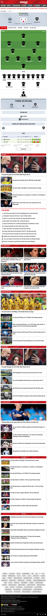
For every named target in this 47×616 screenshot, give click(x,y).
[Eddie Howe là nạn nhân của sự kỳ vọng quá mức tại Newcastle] (23, 203)
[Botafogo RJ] (37, 19)
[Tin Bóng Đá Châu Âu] (12, 585)
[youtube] (45, 614)
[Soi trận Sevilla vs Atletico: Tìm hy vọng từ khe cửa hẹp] (23, 481)
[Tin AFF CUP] (10, 583)
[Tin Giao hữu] (12, 587)
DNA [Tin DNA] (43, 573)
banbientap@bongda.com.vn (12, 609)
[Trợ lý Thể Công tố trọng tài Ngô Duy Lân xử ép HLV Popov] (23, 340)
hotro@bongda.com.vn (11, 611)
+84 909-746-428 (21, 608)
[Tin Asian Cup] (4, 585)
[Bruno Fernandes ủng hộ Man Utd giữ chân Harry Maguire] (25, 241)
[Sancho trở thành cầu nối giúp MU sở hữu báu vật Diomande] (23, 443)
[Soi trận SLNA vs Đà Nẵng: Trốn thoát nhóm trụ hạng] (23, 188)
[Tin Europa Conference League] (39, 580)
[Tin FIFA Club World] (17, 589)
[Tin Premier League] (11, 576)
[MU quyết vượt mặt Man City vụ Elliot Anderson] (25, 221)
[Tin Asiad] (7, 587)
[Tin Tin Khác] (43, 576)
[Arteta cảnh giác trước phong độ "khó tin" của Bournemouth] (25, 231)
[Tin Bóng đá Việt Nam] (17, 578)
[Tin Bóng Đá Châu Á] (22, 585)
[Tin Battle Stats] (9, 592)
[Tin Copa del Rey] (36, 576)
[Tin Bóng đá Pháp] (12, 580)
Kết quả (8, 5)
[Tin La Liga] (29, 576)
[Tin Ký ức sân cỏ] (19, 587)
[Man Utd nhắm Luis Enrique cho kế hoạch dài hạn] (25, 229)
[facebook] (40, 614)
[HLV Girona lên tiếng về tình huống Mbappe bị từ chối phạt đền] (25, 213)
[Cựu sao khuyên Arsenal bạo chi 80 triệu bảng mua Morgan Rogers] (25, 239)
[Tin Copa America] (24, 583)
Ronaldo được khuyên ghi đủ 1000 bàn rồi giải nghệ (20, 8)
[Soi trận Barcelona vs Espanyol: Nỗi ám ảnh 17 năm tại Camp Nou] (23, 488)
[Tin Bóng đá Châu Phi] (41, 585)
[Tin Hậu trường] (36, 578)
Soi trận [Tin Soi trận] (4, 575)
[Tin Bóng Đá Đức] (4, 580)
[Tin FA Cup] (18, 576)
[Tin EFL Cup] (23, 576)
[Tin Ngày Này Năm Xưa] (38, 589)
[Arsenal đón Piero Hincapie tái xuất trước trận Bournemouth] (25, 234)
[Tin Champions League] (28, 578)
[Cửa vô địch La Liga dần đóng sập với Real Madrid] (23, 557)
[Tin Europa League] (21, 580)
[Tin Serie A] (4, 578)
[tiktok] (43, 614)
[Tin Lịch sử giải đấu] (38, 587)
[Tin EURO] (5, 583)
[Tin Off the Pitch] (17, 592)
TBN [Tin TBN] (36, 573)
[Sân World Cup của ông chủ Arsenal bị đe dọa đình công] (23, 388)
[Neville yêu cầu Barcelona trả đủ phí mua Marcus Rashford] (25, 236)
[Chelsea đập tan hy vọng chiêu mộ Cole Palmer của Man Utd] (23, 414)
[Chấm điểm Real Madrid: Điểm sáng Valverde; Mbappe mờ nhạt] (23, 531)
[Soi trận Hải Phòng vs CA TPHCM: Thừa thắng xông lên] (23, 317)
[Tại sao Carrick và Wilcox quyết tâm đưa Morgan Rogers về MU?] (23, 427)
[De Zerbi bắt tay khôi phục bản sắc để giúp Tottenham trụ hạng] (23, 551)
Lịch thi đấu (3, 5)
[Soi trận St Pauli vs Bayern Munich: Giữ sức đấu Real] (23, 494)
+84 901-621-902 (20, 609)
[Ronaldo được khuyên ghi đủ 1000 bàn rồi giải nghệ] (23, 180)
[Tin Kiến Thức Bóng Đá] (36, 592)
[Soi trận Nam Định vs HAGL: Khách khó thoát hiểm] (23, 507)
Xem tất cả (23, 149)
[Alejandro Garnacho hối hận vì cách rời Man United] (25, 216)
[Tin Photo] (43, 578)
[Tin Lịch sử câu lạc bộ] (28, 587)
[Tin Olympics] (31, 583)
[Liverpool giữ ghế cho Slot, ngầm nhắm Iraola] (25, 226)
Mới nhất (5, 573)
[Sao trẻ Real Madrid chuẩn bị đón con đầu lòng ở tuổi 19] (23, 380)
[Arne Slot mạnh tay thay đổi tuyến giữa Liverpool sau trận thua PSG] (35, 282)
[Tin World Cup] (17, 583)
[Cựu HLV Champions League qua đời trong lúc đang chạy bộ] (23, 396)
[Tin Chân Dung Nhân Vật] (27, 589)
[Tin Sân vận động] (8, 589)
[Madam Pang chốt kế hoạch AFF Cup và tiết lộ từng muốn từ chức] (23, 333)
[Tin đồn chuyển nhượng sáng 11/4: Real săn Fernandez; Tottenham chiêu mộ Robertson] (12, 255)
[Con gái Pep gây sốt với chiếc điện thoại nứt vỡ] (23, 166)
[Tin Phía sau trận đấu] (26, 592)
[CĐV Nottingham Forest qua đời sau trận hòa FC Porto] (23, 372)
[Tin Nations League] (39, 583)
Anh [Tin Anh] (32, 573)
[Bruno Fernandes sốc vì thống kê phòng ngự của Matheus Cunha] (25, 223)
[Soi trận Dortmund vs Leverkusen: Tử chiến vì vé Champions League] (23, 195)
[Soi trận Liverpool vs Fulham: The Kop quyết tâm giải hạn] (23, 501)
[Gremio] (10, 19)
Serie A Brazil (23, 13)
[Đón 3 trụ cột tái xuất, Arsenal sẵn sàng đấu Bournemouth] (25, 218)
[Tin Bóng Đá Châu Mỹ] (31, 585)
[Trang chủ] (3, 11)
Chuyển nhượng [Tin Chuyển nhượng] (25, 573)
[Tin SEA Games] (29, 580)
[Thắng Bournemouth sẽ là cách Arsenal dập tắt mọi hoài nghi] (35, 269)
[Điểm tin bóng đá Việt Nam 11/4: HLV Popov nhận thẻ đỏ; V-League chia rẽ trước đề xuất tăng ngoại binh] (23, 325)
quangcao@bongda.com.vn (13, 608)
